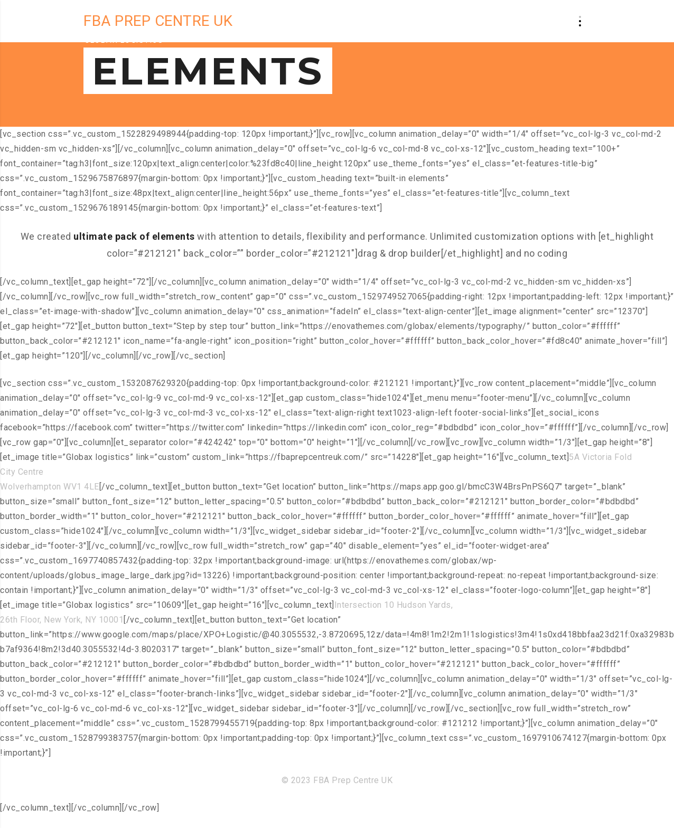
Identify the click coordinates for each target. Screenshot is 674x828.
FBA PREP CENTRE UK (157, 21)
